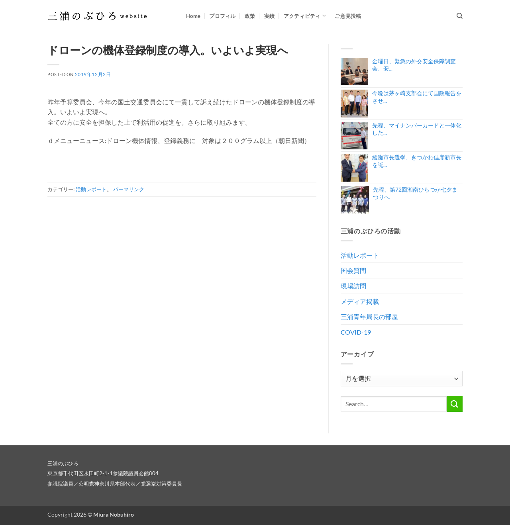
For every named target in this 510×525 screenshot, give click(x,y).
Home (193, 16)
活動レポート (91, 189)
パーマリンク (128, 189)
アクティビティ (305, 16)
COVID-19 (356, 332)
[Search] (460, 16)
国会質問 (353, 270)
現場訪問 (353, 286)
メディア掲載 (360, 301)
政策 (250, 16)
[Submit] (455, 403)
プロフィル (222, 16)
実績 (269, 16)
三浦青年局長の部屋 (369, 316)
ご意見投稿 (348, 16)
